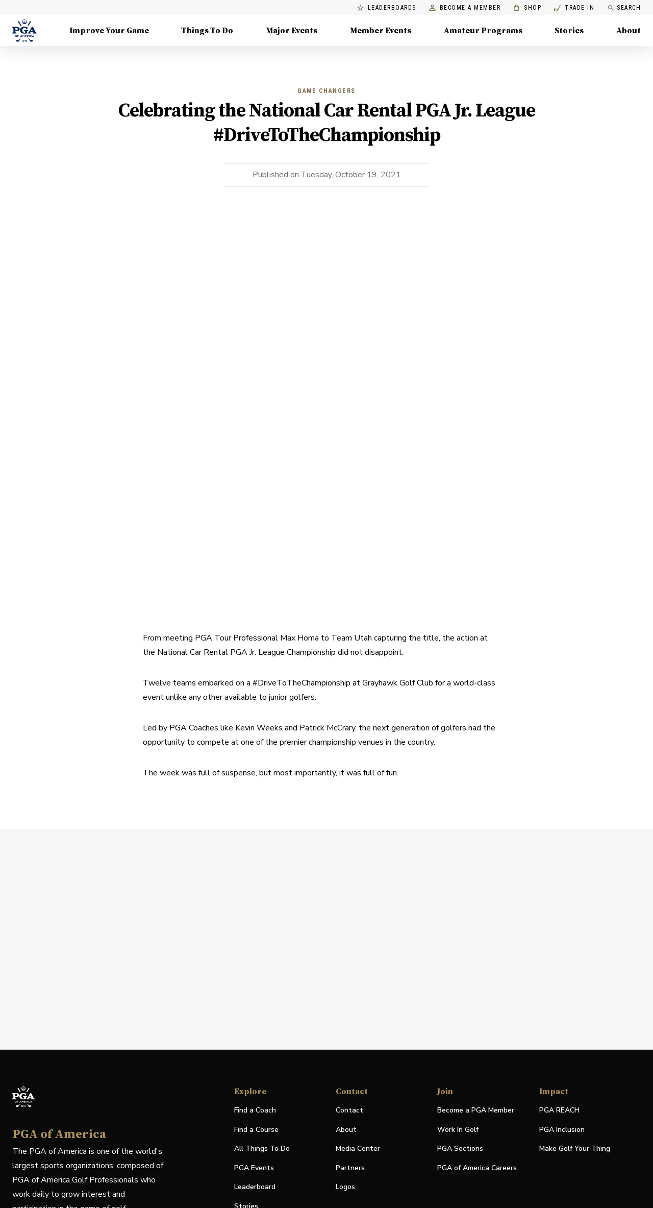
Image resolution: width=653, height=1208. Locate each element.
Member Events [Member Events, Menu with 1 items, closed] (380, 31)
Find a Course (256, 1129)
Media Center (358, 1149)
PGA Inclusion (562, 1129)
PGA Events (254, 1168)
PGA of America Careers (477, 1168)
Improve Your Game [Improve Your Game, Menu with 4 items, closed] (109, 31)
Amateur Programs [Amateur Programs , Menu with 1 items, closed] (483, 31)
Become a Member (465, 8)
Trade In (574, 8)
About (346, 1129)
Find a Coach (255, 1110)
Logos (345, 1187)
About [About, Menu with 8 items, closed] (628, 31)
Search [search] (624, 8)
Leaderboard (254, 1187)
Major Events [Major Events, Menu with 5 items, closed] (291, 31)
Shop (527, 8)
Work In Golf (458, 1129)
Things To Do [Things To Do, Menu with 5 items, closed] (207, 31)
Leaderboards (386, 8)
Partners (350, 1168)
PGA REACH (559, 1110)
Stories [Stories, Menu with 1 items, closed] (569, 31)
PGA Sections (460, 1148)
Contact (349, 1110)
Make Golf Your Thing (574, 1149)
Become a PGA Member (475, 1110)
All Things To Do (262, 1148)
